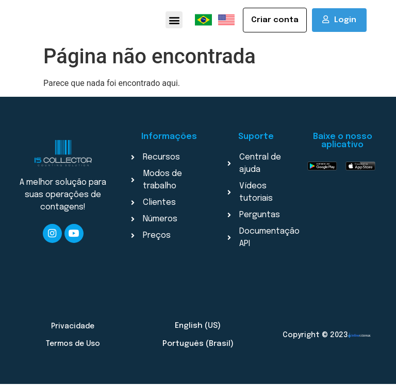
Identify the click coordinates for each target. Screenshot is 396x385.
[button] (174, 20)
